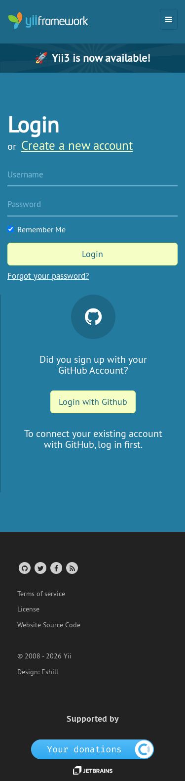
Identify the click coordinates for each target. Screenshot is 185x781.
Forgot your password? (48, 275)
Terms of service (41, 593)
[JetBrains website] (92, 769)
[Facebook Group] (55, 567)
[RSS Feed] (71, 567)
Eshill (49, 671)
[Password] (92, 205)
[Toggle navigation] (169, 19)
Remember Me (36, 229)
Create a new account (77, 145)
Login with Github (93, 401)
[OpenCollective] (92, 748)
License (28, 609)
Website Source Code (48, 624)
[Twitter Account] (39, 567)
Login (92, 254)
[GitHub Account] (24, 567)
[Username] (92, 175)
